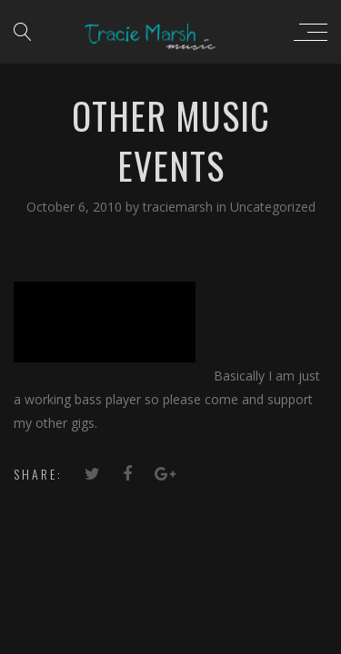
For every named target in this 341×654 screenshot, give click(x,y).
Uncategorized (273, 206)
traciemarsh (179, 206)
